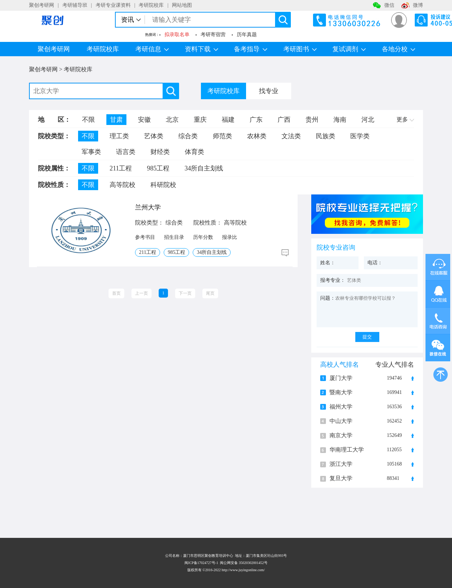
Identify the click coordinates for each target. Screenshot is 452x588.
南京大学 (341, 435)
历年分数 (203, 237)
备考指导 (250, 49)
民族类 (325, 136)
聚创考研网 (41, 5)
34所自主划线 (203, 168)
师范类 (222, 136)
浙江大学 (341, 464)
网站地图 (182, 5)
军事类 (91, 151)
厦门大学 (341, 378)
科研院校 (163, 184)
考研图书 (300, 49)
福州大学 (341, 407)
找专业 (268, 91)
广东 (256, 119)
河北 (367, 119)
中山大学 (341, 421)
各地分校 (398, 49)
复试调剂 (349, 49)
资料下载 (201, 49)
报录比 (229, 237)
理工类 (119, 136)
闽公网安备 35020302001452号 (244, 563)
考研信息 (152, 49)
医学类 (360, 136)
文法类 (291, 136)
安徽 (144, 119)
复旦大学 (341, 478)
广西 (284, 119)
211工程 (121, 168)
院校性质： (54, 184)
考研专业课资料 (113, 5)
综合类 (188, 136)
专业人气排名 (394, 364)
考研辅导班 (74, 5)
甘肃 (116, 119)
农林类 (256, 136)
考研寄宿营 (213, 34)
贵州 (312, 119)
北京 (172, 119)
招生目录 (174, 237)
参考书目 (145, 237)
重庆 (200, 119)
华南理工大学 (347, 450)
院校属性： (54, 168)
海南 (339, 119)
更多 (405, 119)
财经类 (160, 151)
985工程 (158, 168)
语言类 (125, 151)
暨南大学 (341, 392)
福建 (228, 119)
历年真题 (247, 34)
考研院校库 (151, 5)
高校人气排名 (339, 364)
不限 (88, 119)
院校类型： (54, 136)
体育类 (194, 151)
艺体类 (153, 136)
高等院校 (122, 184)
